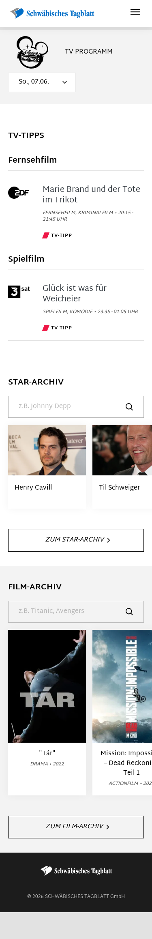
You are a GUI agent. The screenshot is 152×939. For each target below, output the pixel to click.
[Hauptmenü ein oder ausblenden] (135, 13)
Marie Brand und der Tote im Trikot (91, 195)
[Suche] (76, 407)
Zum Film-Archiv (77, 827)
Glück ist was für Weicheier (75, 294)
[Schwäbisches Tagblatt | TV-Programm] (51, 13)
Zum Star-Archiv (77, 540)
